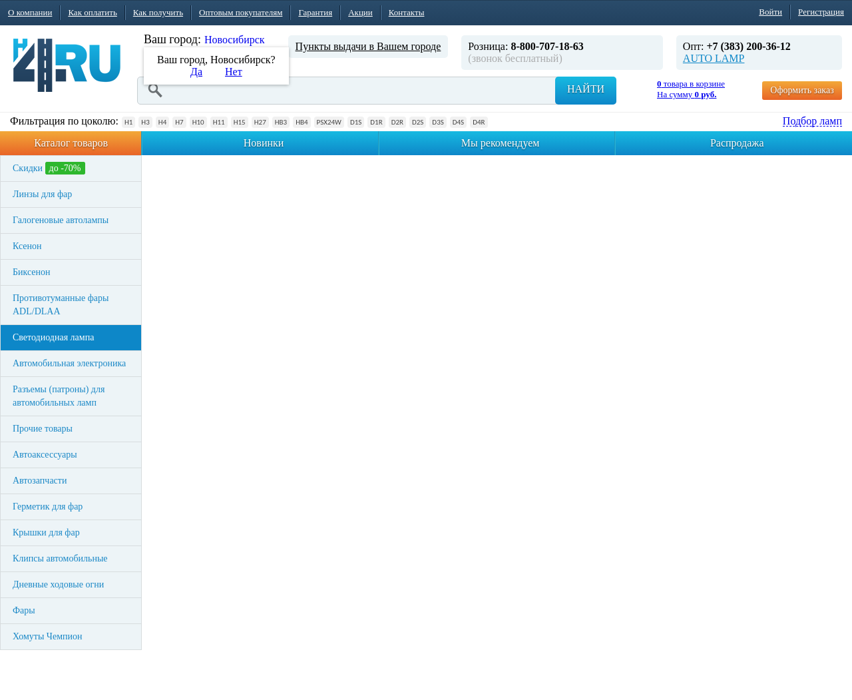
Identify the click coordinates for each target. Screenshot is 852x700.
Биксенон (32, 272)
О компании (30, 12)
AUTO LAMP (714, 58)
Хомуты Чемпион (48, 636)
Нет (233, 71)
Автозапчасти (40, 481)
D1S (355, 122)
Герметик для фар (48, 507)
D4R (479, 122)
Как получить (158, 12)
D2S (417, 122)
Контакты (407, 12)
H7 (179, 122)
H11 (219, 122)
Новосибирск (234, 39)
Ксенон (27, 246)
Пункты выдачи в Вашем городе (368, 46)
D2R (397, 122)
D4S (458, 122)
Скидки (49, 168)
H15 (240, 122)
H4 (162, 122)
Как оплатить (92, 12)
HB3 (281, 122)
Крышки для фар (46, 532)
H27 (260, 122)
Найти (585, 89)
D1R (376, 122)
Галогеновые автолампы (60, 220)
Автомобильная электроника (69, 363)
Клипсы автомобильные (60, 558)
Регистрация (821, 12)
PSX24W (329, 122)
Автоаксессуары (45, 455)
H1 (128, 122)
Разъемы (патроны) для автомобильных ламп (59, 396)
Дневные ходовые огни (58, 584)
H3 (145, 122)
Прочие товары (43, 429)
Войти (770, 12)
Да (196, 71)
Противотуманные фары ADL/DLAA (60, 304)
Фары (24, 610)
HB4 (302, 122)
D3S (437, 122)
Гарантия (315, 12)
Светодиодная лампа (53, 337)
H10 (198, 122)
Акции (360, 12)
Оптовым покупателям (240, 12)
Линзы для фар (42, 194)
